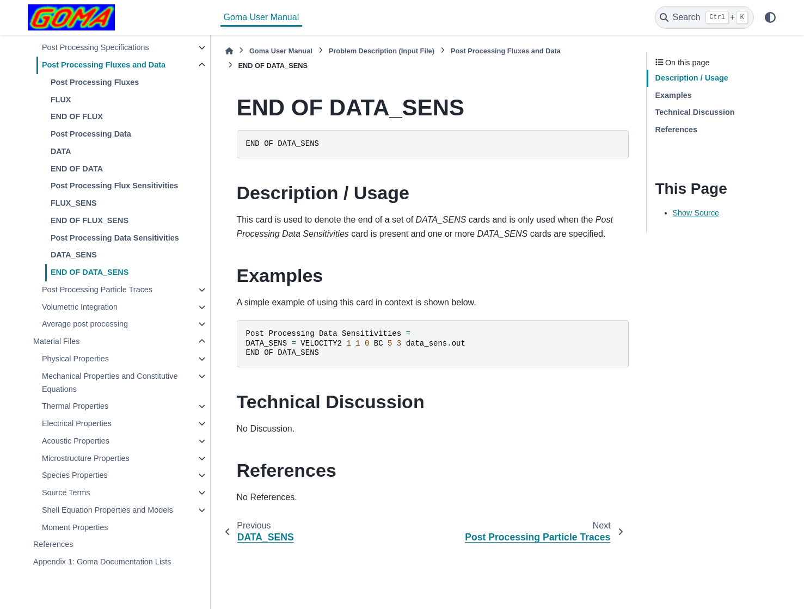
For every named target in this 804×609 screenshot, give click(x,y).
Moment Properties (75, 527)
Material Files (56, 341)
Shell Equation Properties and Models (107, 510)
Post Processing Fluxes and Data (103, 64)
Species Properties (75, 475)
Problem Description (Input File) (381, 51)
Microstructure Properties (86, 458)
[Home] (229, 51)
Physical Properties (75, 358)
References (53, 544)
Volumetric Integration (80, 307)
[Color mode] (770, 17)
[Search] (704, 17)
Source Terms (66, 492)
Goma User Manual (261, 17)
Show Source (696, 212)
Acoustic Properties (75, 440)
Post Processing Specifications (95, 47)
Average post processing (85, 323)
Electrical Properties (77, 423)
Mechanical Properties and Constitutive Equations (110, 382)
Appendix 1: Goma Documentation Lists (102, 561)
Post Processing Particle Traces (97, 289)
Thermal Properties (75, 406)
